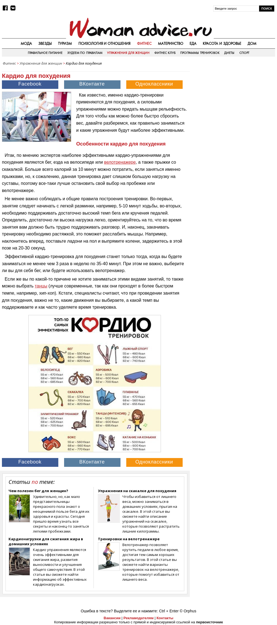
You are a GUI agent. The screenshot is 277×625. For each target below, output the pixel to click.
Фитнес (144, 43)
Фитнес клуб (164, 53)
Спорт (244, 53)
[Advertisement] (234, 102)
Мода (26, 43)
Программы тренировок (199, 53)
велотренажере (120, 162)
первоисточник (209, 622)
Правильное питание (45, 53)
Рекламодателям (138, 618)
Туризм (65, 43)
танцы (41, 286)
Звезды (45, 43)
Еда (193, 43)
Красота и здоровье (222, 43)
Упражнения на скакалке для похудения (137, 490)
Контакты (165, 618)
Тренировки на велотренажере (129, 538)
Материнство (170, 43)
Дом (252, 43)
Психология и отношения (104, 43)
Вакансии (112, 618)
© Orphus (188, 611)
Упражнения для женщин (128, 53)
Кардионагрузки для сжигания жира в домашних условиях (46, 541)
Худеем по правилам (84, 53)
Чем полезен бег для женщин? (38, 490)
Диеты (229, 53)
